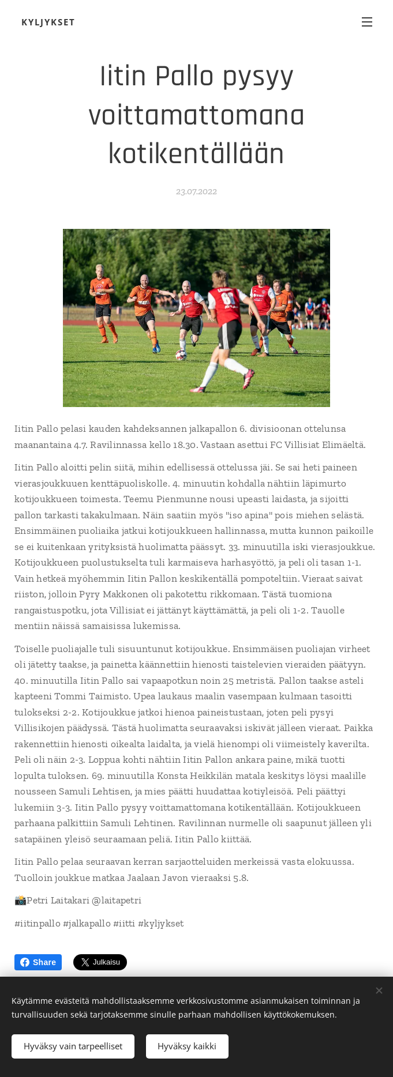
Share (38, 962)
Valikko (367, 21)
